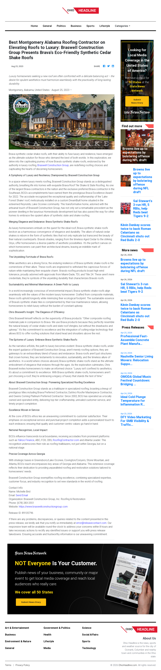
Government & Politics (57, 628)
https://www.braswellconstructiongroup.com (43, 507)
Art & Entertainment (17, 628)
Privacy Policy (23, 665)
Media (47, 648)
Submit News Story (137, 102)
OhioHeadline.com (128, 665)
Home (35, 26)
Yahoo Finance (26, 440)
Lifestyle (105, 26)
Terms (8, 665)
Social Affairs (90, 635)
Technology (89, 648)
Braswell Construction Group (53, 165)
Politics (61, 26)
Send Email (22, 495)
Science (86, 628)
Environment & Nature (18, 641)
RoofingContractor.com (66, 440)
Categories (121, 26)
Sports (90, 26)
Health (47, 635)
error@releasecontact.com (91, 523)
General (47, 26)
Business (76, 26)
